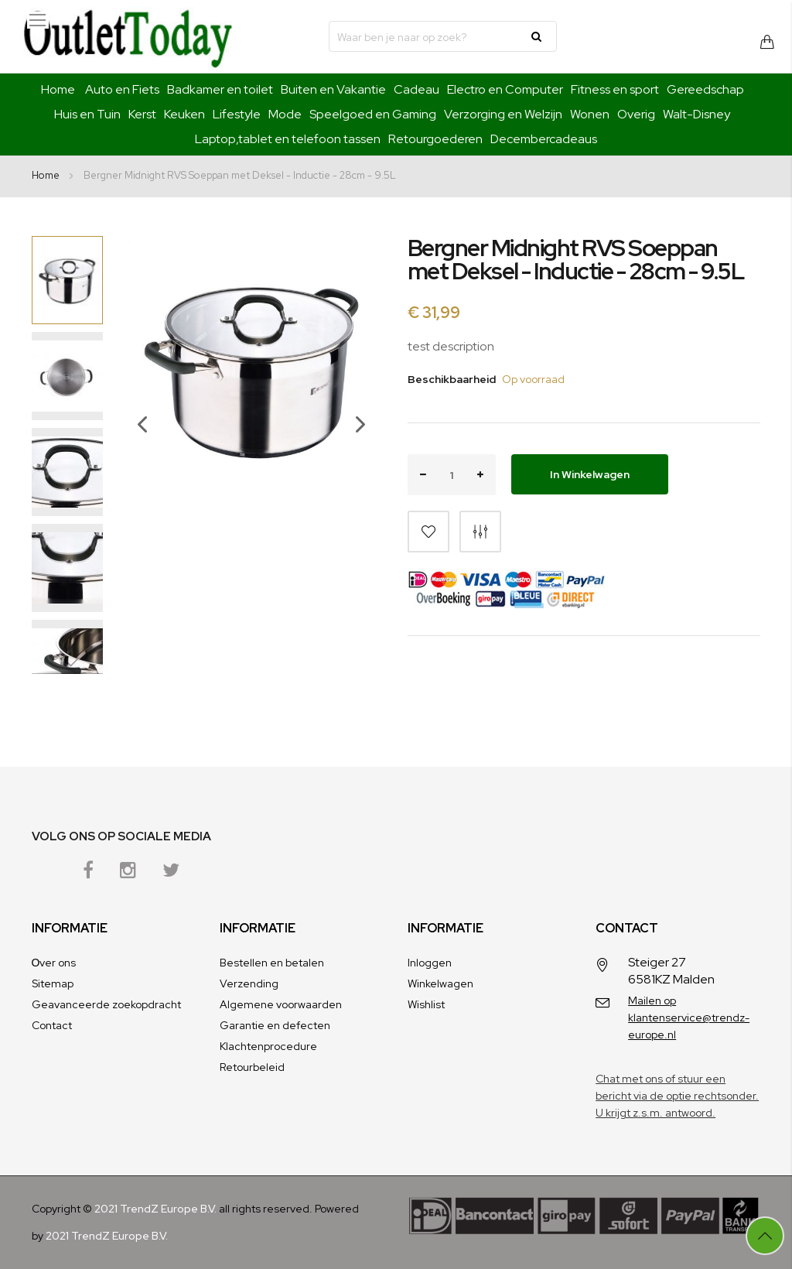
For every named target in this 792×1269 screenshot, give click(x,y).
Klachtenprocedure (268, 1046)
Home (58, 89)
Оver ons (54, 963)
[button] (135, 455)
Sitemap (52, 983)
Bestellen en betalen (272, 963)
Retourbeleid (252, 1067)
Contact (52, 1025)
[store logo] (127, 36)
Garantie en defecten (275, 1025)
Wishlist (426, 1004)
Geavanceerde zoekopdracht (106, 1004)
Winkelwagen (440, 983)
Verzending (249, 983)
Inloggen (430, 963)
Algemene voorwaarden (281, 1004)
